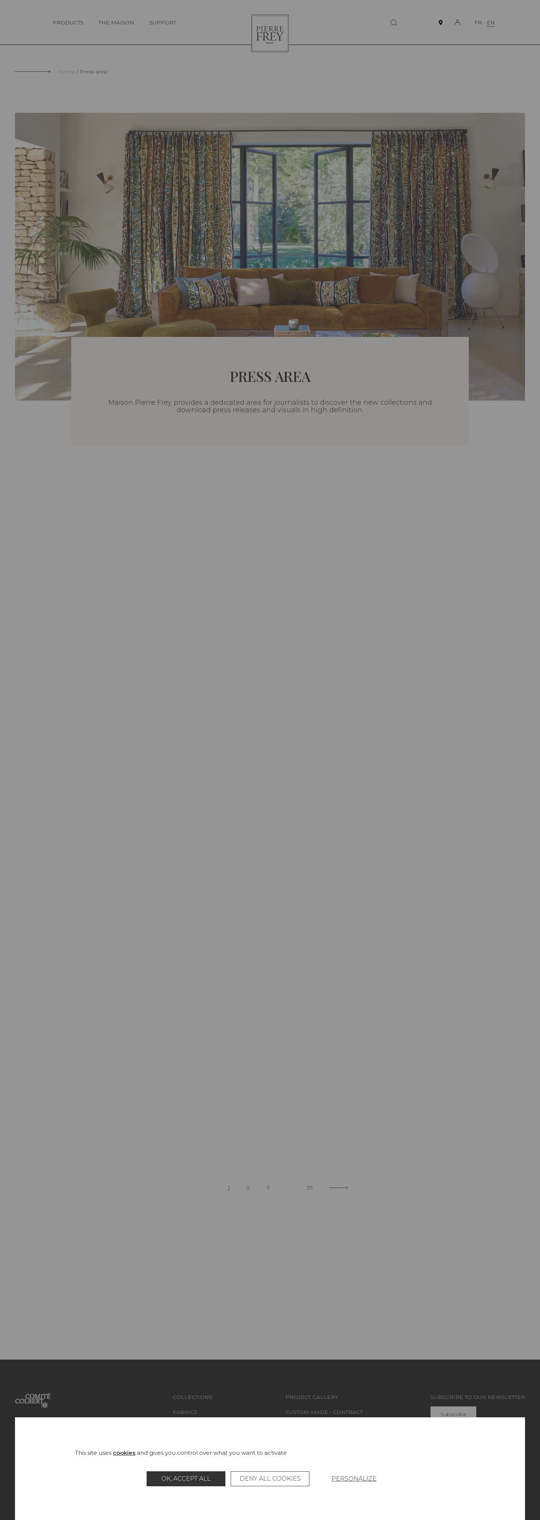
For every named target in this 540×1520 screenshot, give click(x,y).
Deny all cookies (270, 1478)
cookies (124, 1452)
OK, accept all (186, 1478)
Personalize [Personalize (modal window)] (354, 1478)
